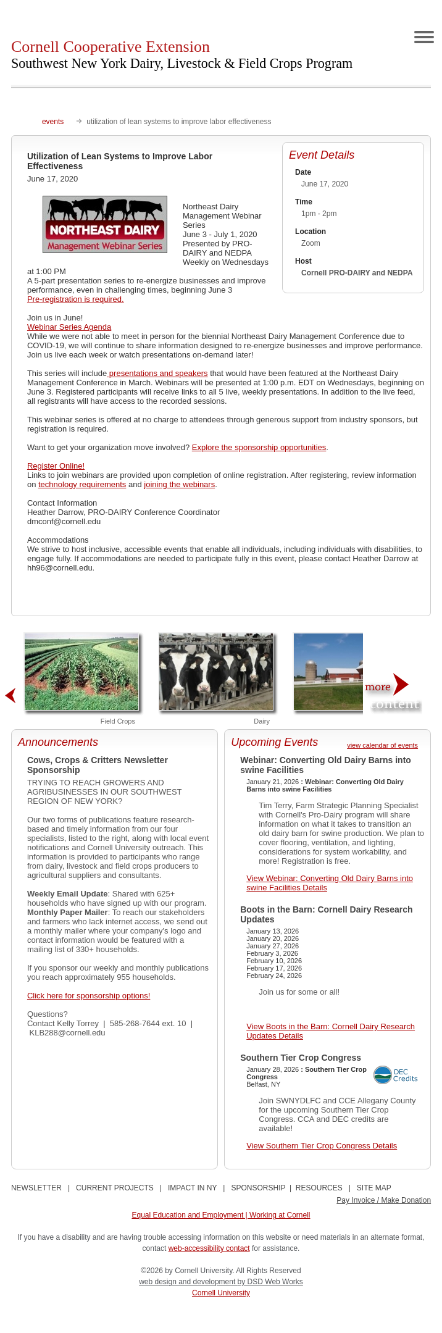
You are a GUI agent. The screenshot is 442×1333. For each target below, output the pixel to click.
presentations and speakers (157, 373)
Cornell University (221, 1293)
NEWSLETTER (36, 1188)
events (53, 121)
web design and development (188, 1281)
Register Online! (56, 465)
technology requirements (82, 484)
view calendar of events (382, 745)
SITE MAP (374, 1188)
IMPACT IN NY (192, 1188)
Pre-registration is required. (75, 299)
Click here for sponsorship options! (88, 995)
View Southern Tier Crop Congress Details (321, 1145)
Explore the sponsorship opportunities (259, 447)
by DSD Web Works (270, 1281)
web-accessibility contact (209, 1248)
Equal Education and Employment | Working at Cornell (220, 1215)
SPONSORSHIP (258, 1188)
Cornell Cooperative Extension (181, 54)
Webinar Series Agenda (69, 327)
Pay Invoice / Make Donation (383, 1200)
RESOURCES (319, 1188)
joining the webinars (179, 484)
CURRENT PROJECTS (115, 1188)
